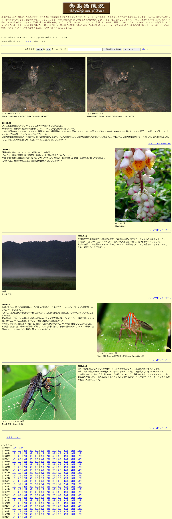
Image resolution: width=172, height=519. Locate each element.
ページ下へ (166, 143)
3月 (25, 450)
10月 (66, 450)
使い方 (145, 49)
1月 (14, 450)
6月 (42, 450)
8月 (53, 450)
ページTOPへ (154, 143)
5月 (36, 450)
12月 (21, 448)
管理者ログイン (13, 437)
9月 (59, 450)
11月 (14, 448)
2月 (19, 450)
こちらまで (28, 41)
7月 (48, 450)
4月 (31, 450)
